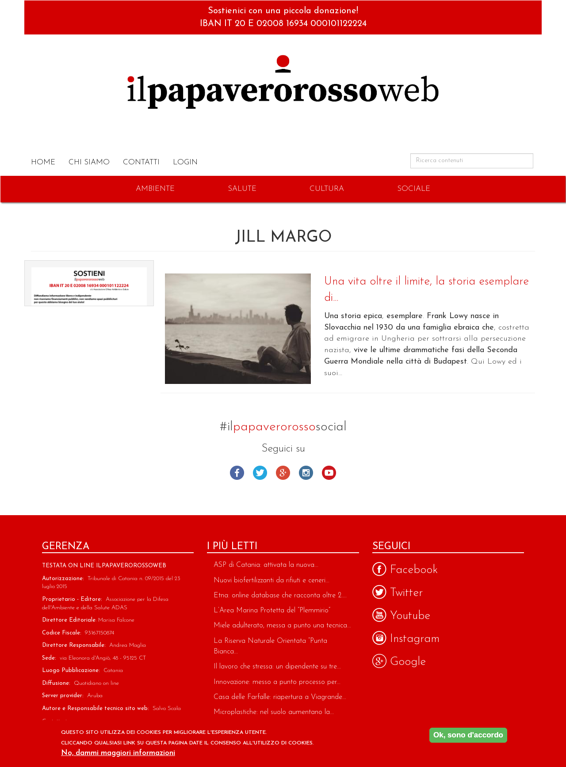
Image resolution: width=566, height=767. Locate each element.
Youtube (329, 473)
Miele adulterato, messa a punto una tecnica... (282, 625)
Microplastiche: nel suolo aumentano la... (274, 712)
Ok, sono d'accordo (468, 735)
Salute (242, 189)
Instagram (306, 473)
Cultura (327, 189)
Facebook (237, 473)
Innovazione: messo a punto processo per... (277, 682)
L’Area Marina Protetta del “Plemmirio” (272, 610)
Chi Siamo (89, 162)
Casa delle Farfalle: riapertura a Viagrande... (280, 697)
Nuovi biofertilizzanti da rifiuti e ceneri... (271, 580)
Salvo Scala (167, 708)
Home (43, 162)
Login (185, 162)
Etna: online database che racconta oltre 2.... (280, 595)
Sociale (413, 189)
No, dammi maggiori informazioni (118, 753)
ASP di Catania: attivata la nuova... (266, 565)
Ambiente (155, 189)
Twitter (260, 473)
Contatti (141, 162)
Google (283, 473)
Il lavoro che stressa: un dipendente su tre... (277, 666)
